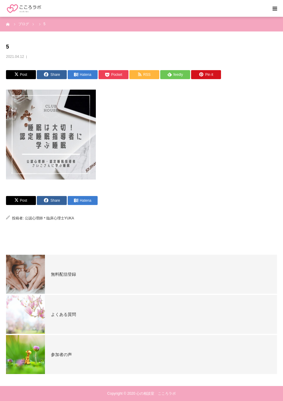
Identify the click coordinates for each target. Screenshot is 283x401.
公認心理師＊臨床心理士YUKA (49, 218)
